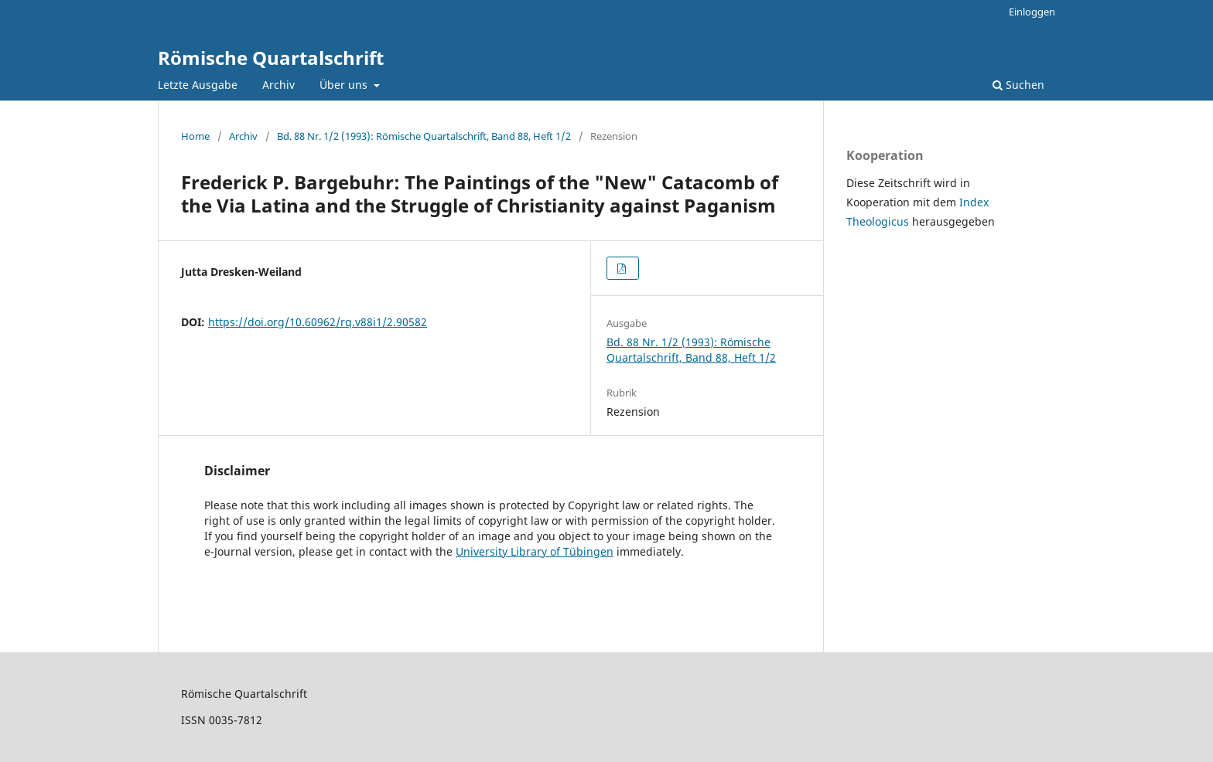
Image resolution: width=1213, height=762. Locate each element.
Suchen (1018, 84)
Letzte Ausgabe (197, 84)
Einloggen (1032, 12)
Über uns (345, 84)
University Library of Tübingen (534, 551)
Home (195, 136)
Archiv (278, 84)
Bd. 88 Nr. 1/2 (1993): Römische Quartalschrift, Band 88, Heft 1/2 (424, 136)
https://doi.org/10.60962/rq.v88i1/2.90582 (317, 322)
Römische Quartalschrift (271, 57)
